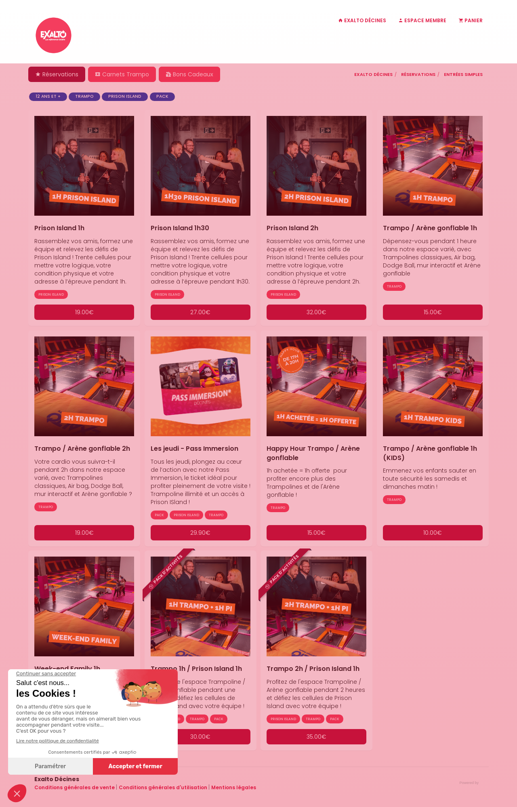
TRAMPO (84, 96)
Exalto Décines (373, 74)
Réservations (56, 74)
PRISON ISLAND (124, 96)
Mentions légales (233, 787)
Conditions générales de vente (75, 787)
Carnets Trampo (122, 74)
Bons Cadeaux (189, 74)
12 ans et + (48, 96)
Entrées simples (463, 74)
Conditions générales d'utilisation (163, 787)
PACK (162, 96)
